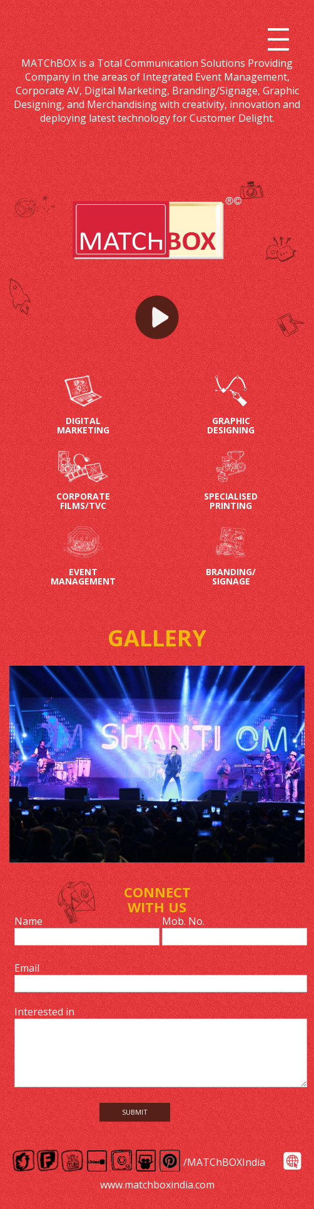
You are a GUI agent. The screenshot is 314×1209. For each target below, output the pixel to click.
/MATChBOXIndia (224, 1162)
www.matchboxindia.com (157, 1185)
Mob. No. (183, 921)
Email (26, 968)
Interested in (44, 1012)
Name (28, 921)
